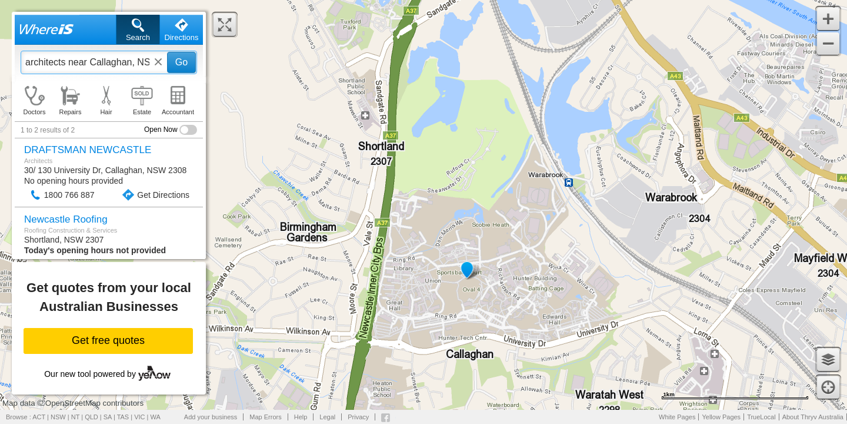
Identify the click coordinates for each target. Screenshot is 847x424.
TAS (123, 416)
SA (108, 416)
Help (301, 416)
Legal (327, 416)
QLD (91, 416)
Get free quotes (108, 340)
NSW (58, 416)
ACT (38, 416)
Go (181, 62)
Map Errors (265, 416)
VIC (139, 416)
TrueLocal (761, 416)
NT (75, 416)
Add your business (211, 416)
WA (156, 416)
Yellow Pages (721, 416)
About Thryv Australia (812, 416)
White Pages (677, 416)
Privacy (358, 416)
